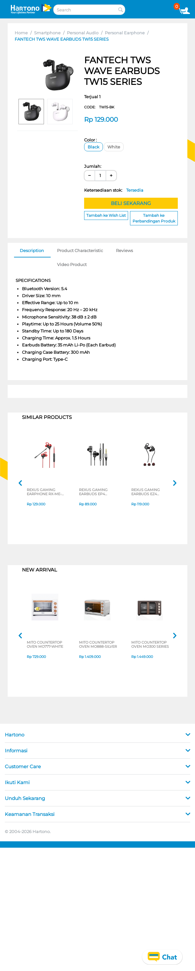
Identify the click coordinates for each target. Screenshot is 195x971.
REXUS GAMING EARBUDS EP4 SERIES (93, 492)
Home (21, 32)
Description (32, 250)
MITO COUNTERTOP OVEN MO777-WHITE (45, 644)
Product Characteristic (80, 250)
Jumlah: (92, 166)
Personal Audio (82, 32)
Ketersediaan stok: (113, 190)
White (113, 146)
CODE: (99, 107)
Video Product (72, 264)
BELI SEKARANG (131, 203)
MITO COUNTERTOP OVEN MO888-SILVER (98, 644)
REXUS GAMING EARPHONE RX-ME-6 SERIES (45, 492)
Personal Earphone (125, 32)
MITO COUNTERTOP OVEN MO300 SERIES (150, 644)
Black (93, 146)
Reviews (124, 250)
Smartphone (47, 32)
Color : (90, 139)
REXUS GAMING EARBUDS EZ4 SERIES (145, 492)
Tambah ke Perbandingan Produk (154, 218)
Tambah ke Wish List (106, 215)
